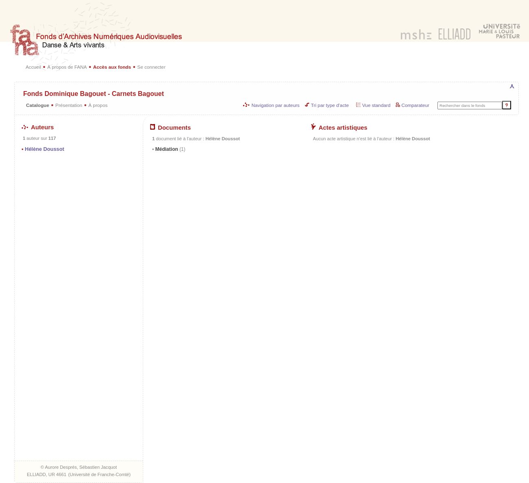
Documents (170, 127)
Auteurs (38, 127)
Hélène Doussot (44, 149)
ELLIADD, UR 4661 (46, 474)
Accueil (33, 67)
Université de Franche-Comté (99, 474)
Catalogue (37, 105)
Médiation (169, 149)
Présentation (68, 105)
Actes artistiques (339, 127)
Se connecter (151, 67)
